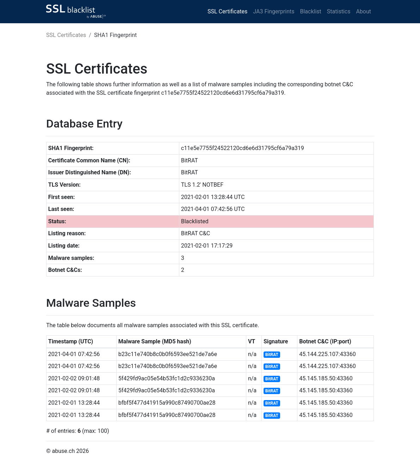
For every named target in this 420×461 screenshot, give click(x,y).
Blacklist (310, 11)
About (363, 11)
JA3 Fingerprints (273, 11)
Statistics (339, 11)
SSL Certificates (227, 11)
